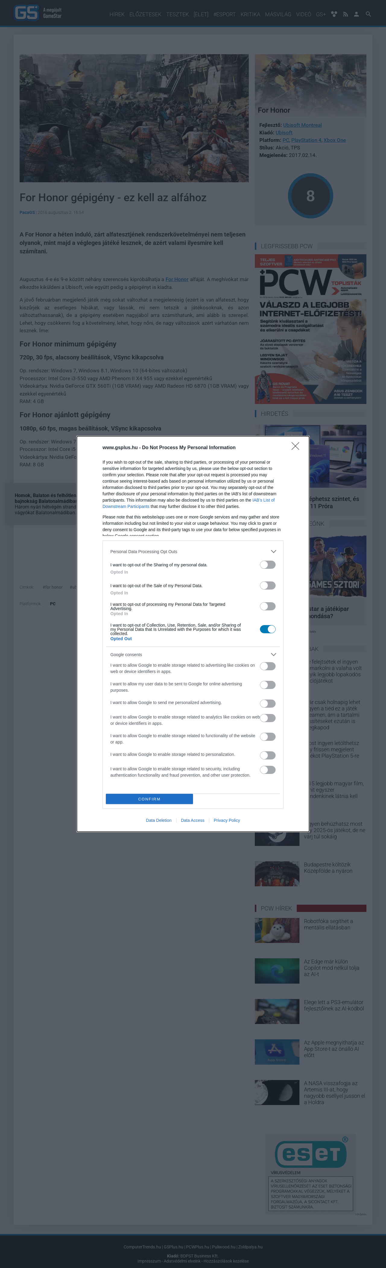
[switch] (268, 565)
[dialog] (193, 634)
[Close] (297, 448)
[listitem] (193, 551)
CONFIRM (149, 799)
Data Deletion (159, 820)
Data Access (192, 820)
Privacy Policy (227, 820)
